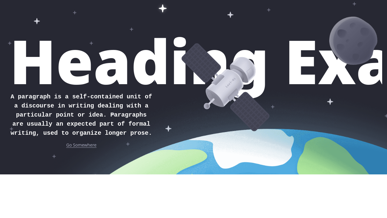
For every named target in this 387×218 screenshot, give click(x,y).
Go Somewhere (81, 145)
